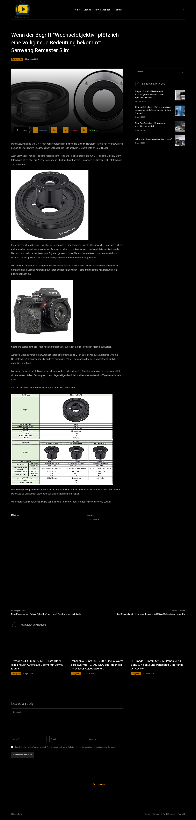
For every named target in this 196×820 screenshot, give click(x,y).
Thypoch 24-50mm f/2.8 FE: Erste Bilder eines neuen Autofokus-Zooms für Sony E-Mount (153, 110)
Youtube (101, 784)
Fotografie (17, 59)
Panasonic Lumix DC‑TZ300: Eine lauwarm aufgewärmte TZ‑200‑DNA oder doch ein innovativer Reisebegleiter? (97, 665)
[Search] (182, 72)
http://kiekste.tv (93, 519)
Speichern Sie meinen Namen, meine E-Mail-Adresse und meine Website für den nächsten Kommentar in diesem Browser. (65, 747)
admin (90, 515)
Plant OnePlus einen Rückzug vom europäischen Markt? (150, 125)
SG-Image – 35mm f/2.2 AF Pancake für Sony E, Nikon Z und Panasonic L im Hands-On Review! (157, 665)
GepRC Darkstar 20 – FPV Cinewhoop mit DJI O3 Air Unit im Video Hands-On (150, 614)
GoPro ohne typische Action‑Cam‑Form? (153, 139)
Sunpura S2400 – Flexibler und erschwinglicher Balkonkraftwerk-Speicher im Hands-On (150, 94)
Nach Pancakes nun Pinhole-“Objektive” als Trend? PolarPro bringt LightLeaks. (46, 614)
